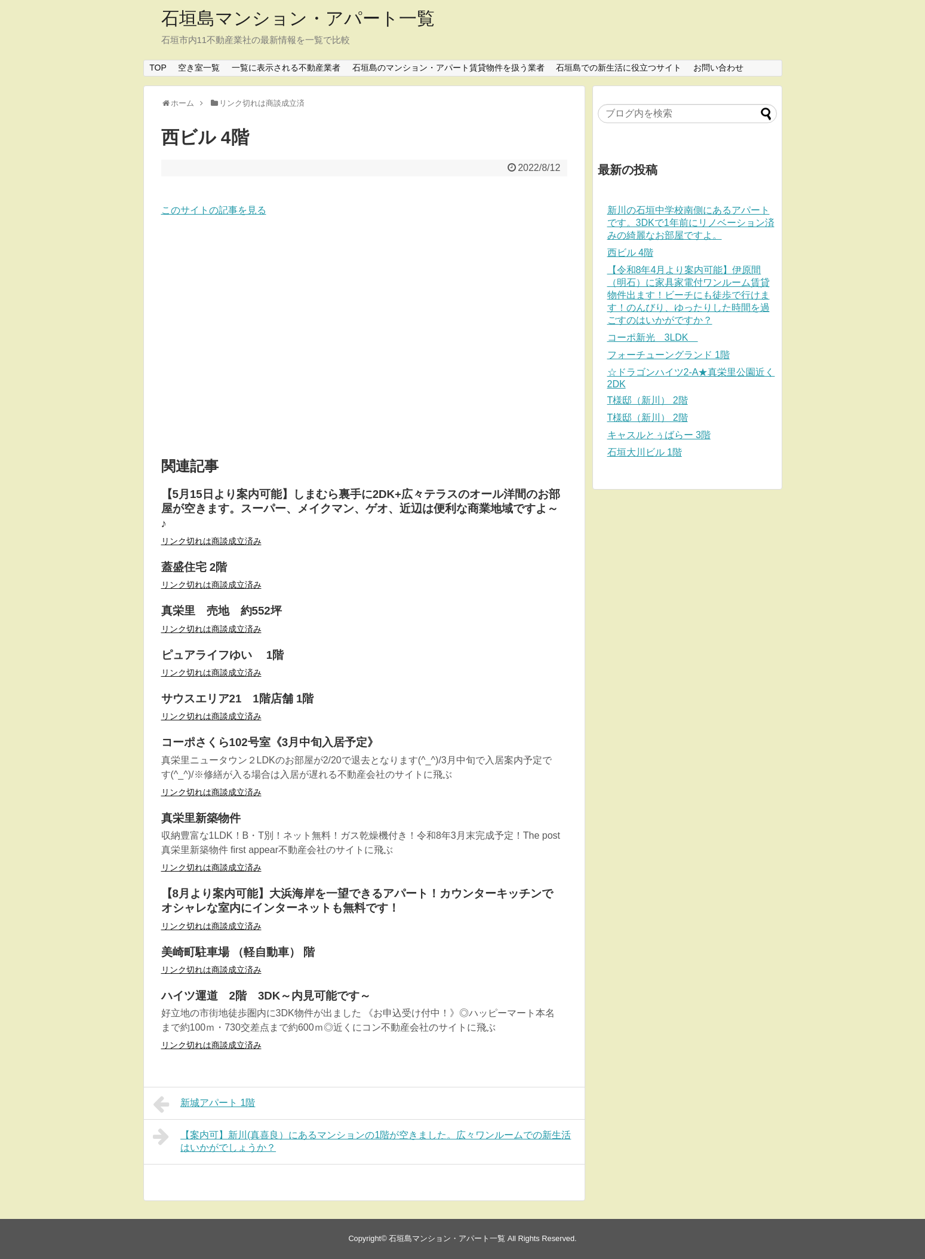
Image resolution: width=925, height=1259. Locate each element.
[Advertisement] (364, 337)
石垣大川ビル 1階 (644, 452)
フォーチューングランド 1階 (668, 355)
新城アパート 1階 (204, 1104)
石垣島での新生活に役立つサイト (618, 67)
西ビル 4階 (630, 252)
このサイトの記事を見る (213, 210)
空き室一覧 (199, 67)
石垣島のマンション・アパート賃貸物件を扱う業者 (448, 67)
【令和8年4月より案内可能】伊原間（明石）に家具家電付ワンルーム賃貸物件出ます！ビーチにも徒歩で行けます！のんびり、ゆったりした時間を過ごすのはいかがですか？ (688, 295)
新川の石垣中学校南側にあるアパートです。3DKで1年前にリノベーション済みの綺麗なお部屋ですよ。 (691, 222)
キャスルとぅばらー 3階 (659, 435)
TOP (158, 67)
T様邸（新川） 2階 (647, 400)
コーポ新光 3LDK (652, 337)
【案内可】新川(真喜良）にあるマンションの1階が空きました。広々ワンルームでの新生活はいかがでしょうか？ (362, 1140)
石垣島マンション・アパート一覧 (298, 18)
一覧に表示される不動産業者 (286, 67)
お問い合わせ (718, 67)
